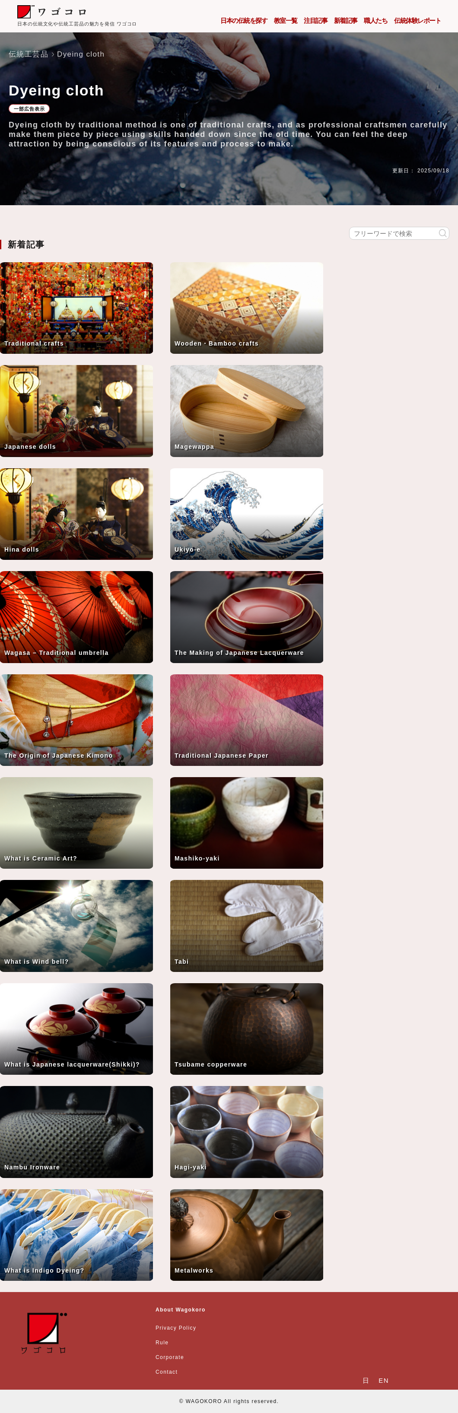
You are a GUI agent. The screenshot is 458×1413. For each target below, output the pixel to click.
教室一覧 (285, 20)
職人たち (375, 20)
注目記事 (315, 20)
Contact (167, 1372)
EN (383, 1380)
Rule (162, 1343)
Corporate (170, 1357)
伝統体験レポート (417, 20)
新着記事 (345, 20)
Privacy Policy (176, 1328)
